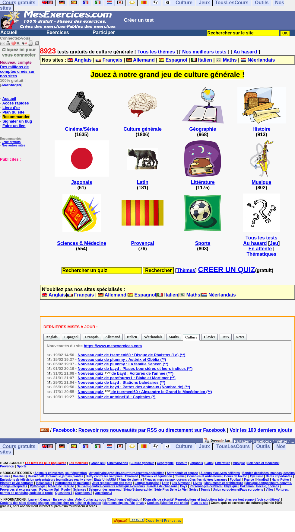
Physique (230, 486)
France (249, 479)
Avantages (11, 85)
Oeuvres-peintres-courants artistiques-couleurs (111, 486)
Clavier (209, 337)
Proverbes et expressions (18, 489)
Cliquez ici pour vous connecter (19, 52)
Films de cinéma (130, 479)
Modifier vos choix (174, 503)
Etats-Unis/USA (105, 479)
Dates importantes (279, 476)
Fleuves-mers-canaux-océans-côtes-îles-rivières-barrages (185, 479)
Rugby (66, 489)
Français (112, 59)
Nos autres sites (13, 145)
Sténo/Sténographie (137, 489)
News (240, 337)
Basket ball (36, 476)
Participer (104, 32)
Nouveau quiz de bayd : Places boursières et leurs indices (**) (135, 368)
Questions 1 (63, 493)
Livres (197, 483)
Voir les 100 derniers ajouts (261, 430)
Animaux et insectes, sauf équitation (60, 473)
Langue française (147, 483)
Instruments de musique (72, 483)
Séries (193, 489)
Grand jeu (97, 463)
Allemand (144, 59)
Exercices (57, 32)
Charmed (131, 476)
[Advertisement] (18, 192)
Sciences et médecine (263, 463)
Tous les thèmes (156, 51)
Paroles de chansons (163, 486)
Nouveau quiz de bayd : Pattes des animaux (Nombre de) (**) (134, 387)
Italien (205, 59)
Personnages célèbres (206, 486)
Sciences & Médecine (81, 243)
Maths (230, 59)
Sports (203, 243)
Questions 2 (83, 493)
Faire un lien (14, 125)
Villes (270, 489)
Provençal (142, 243)
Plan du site (13, 112)
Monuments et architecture (224, 483)
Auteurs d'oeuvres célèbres (220, 473)
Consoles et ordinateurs (204, 476)
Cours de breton (235, 476)
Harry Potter (280, 479)
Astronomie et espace (182, 473)
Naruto (69, 486)
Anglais (83, 59)
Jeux (225, 337)
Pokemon (247, 486)
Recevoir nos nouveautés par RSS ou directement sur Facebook (152, 430)
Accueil (8, 32)
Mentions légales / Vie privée (123, 503)
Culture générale (143, 129)
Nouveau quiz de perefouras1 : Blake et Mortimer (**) (127, 378)
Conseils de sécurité (158, 499)
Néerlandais (261, 59)
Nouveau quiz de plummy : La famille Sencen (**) (123, 364)
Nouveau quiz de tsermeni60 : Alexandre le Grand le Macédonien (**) (145, 391)
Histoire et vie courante (16, 483)
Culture (191, 337)
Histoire (261, 129)
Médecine (55, 486)
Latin (142, 182)
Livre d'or (11, 107)
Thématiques (261, 254)
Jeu (274, 243)
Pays (183, 486)
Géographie (202, 129)
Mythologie (38, 486)
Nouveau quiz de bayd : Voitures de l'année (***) (126, 373)
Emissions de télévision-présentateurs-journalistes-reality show (45, 479)
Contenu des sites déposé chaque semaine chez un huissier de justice (50, 503)
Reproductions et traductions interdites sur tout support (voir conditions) (227, 499)
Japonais (81, 182)
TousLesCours (233, 446)
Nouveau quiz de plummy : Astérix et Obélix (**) (122, 359)
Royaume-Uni (49, 489)
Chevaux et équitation (156, 476)
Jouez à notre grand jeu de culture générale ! (167, 74)
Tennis (205, 489)
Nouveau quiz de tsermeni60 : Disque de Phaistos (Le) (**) (132, 355)
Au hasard (245, 51)
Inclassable (44, 483)
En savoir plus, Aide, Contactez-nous (79, 499)
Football (236, 479)
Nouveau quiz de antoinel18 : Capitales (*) (117, 397)
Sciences (79, 489)
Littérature (202, 182)
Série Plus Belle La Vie (170, 489)
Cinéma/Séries (81, 129)
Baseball (19, 476)
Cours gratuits (18, 446)
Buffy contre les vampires (104, 476)
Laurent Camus (39, 499)
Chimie (180, 476)
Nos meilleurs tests (204, 51)
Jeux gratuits (11, 142)
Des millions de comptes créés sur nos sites (17, 69)
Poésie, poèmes (267, 486)
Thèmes (186, 270)
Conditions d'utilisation (124, 499)
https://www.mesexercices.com (113, 346)
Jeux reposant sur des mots (112, 483)
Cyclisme (256, 476)
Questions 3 (103, 493)
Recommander (16, 116)
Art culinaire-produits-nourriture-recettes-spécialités (126, 473)
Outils (263, 446)
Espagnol (176, 59)
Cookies (153, 503)
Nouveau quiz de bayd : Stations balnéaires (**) (121, 382)
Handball (262, 479)
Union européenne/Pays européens (238, 489)
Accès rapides (15, 103)
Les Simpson (181, 483)
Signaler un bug (17, 121)
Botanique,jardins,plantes (64, 476)
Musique (261, 182)
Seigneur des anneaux (105, 489)
